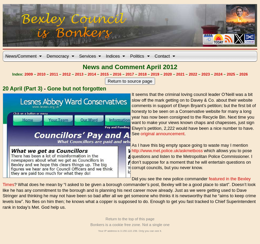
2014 (92, 74)
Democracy (58, 56)
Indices (113, 56)
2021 (180, 74)
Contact (162, 56)
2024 (218, 74)
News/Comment (21, 56)
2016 (117, 74)
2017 (130, 74)
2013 (79, 74)
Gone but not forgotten (76, 89)
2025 (231, 74)
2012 (66, 74)
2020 (168, 74)
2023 (205, 74)
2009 (28, 74)
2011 (54, 74)
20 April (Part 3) (23, 89)
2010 (41, 74)
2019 (155, 74)
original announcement (162, 133)
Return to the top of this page (130, 219)
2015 (104, 74)
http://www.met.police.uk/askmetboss (167, 150)
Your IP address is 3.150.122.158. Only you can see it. (130, 230)
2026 (243, 74)
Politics (137, 56)
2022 (193, 74)
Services (87, 56)
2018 (142, 74)
